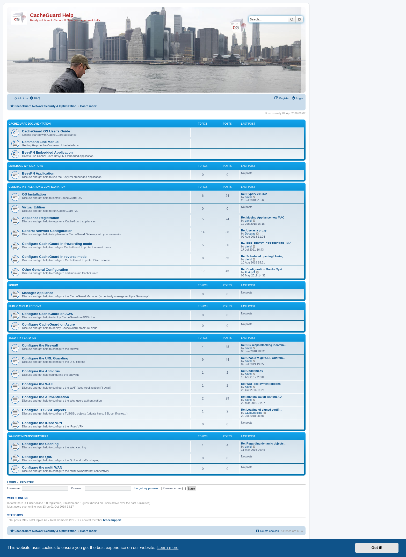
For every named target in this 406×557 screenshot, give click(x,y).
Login (11, 482)
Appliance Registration (40, 218)
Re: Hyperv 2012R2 (254, 193)
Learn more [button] (167, 547)
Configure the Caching (40, 444)
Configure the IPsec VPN (42, 423)
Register (27, 482)
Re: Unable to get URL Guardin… (263, 357)
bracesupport (112, 520)
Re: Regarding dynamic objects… (263, 443)
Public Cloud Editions (25, 306)
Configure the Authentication (45, 397)
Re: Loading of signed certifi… (261, 409)
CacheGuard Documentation (29, 123)
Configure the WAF (37, 384)
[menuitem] (35, 98)
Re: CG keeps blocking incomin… (264, 345)
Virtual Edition (33, 207)
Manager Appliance (37, 293)
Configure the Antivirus (41, 371)
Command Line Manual (40, 142)
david (248, 197)
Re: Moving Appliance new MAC (262, 217)
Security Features (22, 337)
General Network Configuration (47, 231)
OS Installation (34, 194)
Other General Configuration (45, 270)
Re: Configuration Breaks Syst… (263, 269)
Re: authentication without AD (261, 396)
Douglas (250, 233)
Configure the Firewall (40, 345)
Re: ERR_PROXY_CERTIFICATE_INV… (267, 243)
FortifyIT (250, 272)
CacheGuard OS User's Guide (46, 131)
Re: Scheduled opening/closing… (263, 256)
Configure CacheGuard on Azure (48, 324)
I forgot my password (147, 488)
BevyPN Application (38, 173)
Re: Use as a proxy (253, 230)
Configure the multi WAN (42, 467)
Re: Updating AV (252, 370)
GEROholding (254, 412)
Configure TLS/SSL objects (44, 410)
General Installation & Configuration (37, 186)
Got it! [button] (377, 548)
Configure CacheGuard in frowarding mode (57, 244)
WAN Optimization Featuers (28, 436)
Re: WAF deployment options (261, 383)
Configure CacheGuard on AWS (47, 314)
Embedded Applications (26, 165)
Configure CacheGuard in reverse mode (54, 257)
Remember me (174, 488)
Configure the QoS (37, 457)
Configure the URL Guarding (45, 358)
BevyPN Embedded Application (47, 152)
